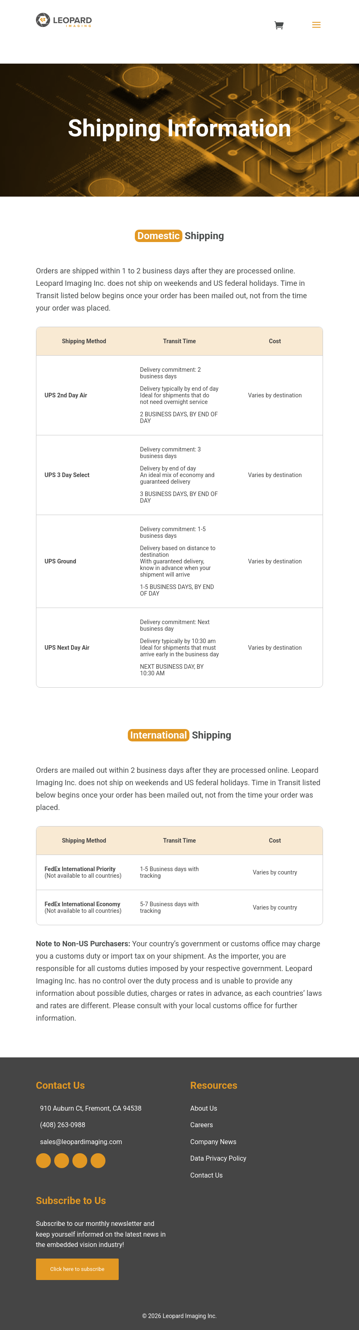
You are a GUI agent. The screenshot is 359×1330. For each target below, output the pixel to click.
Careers (201, 1125)
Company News (213, 1142)
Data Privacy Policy (218, 1158)
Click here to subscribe (77, 1269)
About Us (203, 1108)
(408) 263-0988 (62, 1125)
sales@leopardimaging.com (81, 1142)
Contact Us (206, 1175)
